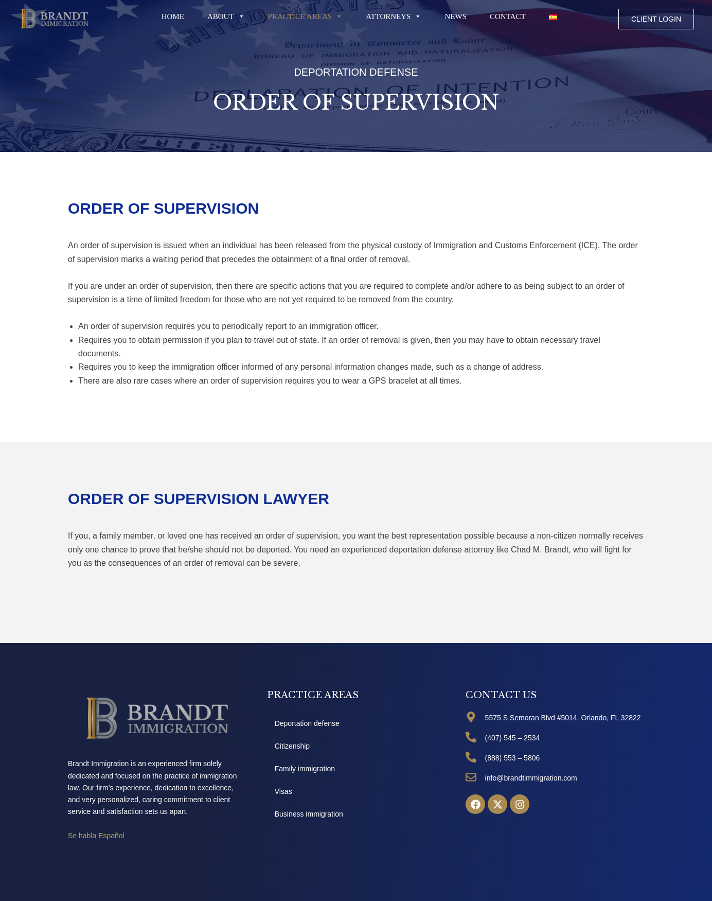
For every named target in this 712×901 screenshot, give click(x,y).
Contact (508, 16)
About (226, 16)
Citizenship (292, 746)
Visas (283, 791)
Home (173, 16)
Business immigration (309, 814)
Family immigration (305, 769)
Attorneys (393, 16)
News (455, 16)
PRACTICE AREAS (305, 16)
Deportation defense (307, 723)
